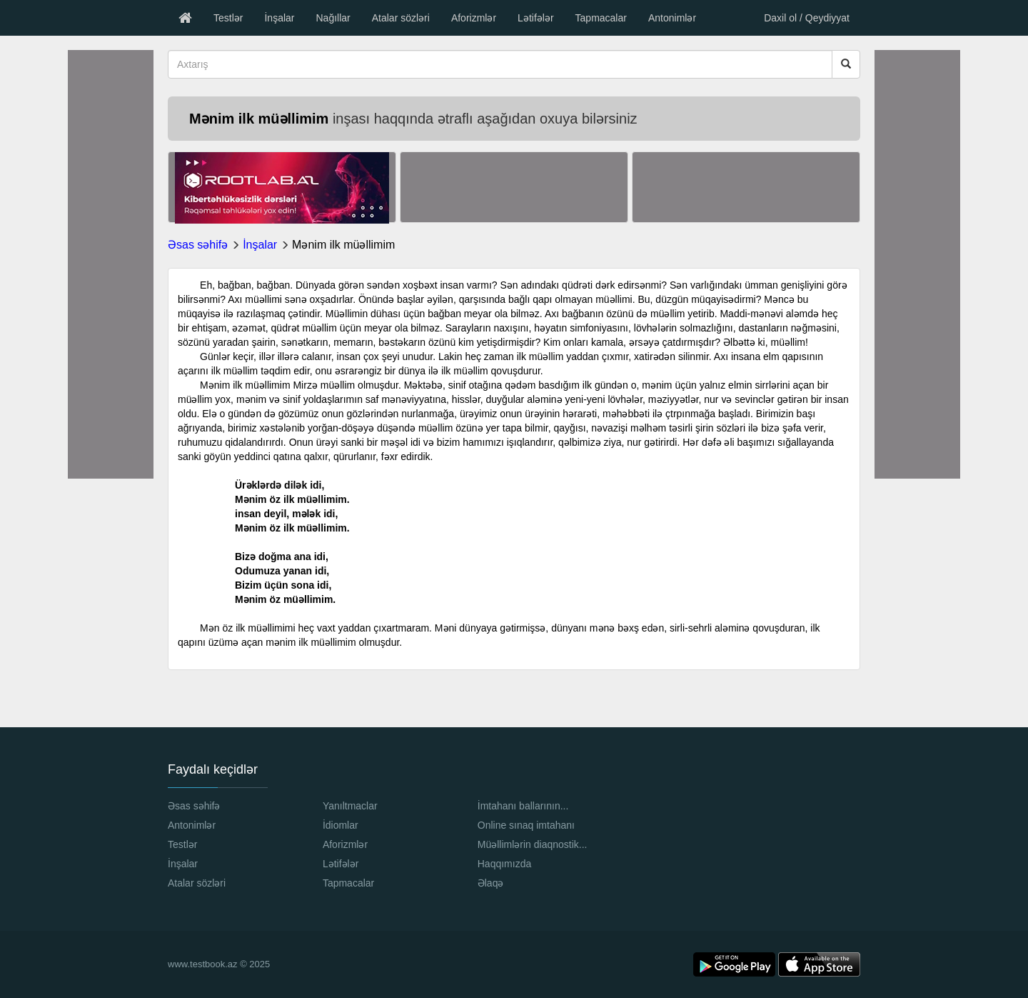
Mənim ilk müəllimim (343, 245)
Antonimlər (672, 18)
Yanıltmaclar (350, 806)
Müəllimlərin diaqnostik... (533, 844)
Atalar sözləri (401, 18)
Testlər (228, 18)
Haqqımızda (504, 863)
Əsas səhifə (198, 245)
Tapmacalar (601, 18)
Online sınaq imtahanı (526, 825)
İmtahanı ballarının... (523, 806)
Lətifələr (535, 18)
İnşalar (279, 18)
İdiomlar (340, 825)
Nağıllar (333, 18)
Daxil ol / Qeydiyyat (807, 18)
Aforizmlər (473, 18)
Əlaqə (491, 883)
